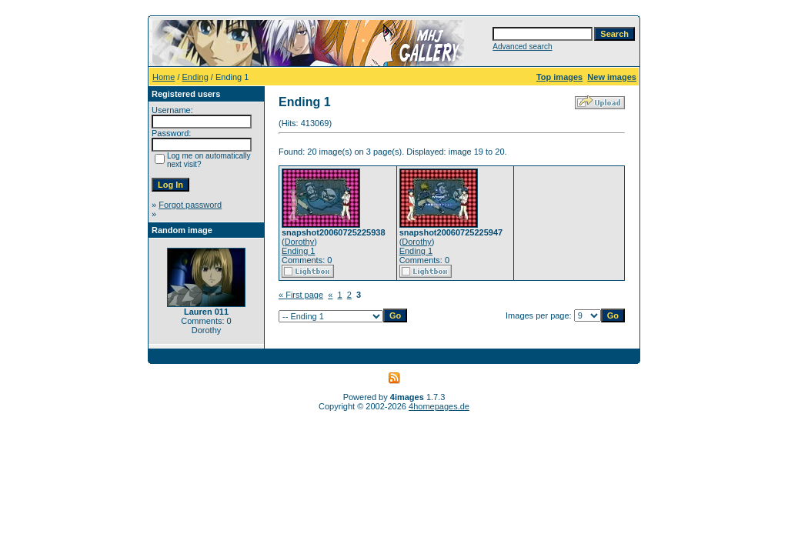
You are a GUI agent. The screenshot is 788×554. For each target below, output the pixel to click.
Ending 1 (298, 250)
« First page (301, 294)
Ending (195, 77)
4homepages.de (439, 406)
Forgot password (190, 204)
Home (163, 77)
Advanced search (522, 46)
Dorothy (300, 241)
